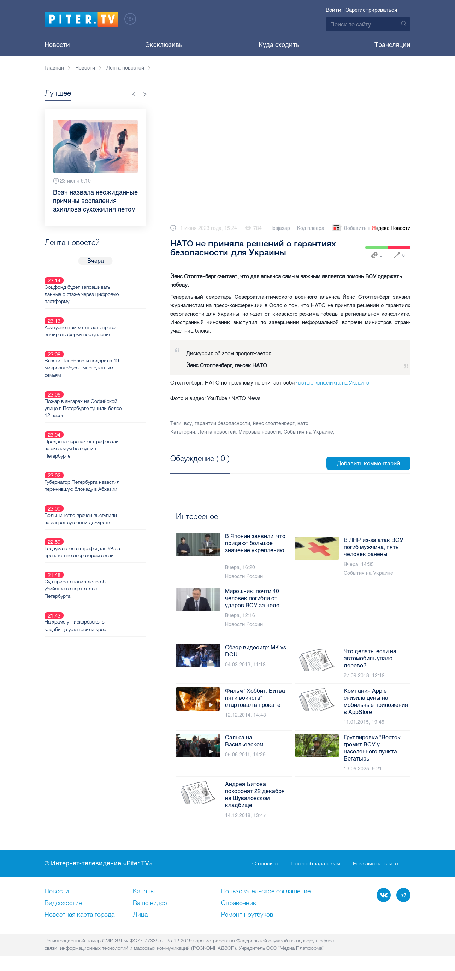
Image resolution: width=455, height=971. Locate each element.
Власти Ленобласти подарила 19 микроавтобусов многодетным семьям (107, 343)
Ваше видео (150, 903)
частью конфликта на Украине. (333, 382)
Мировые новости (259, 432)
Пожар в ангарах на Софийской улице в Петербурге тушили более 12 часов (106, 375)
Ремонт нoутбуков (247, 914)
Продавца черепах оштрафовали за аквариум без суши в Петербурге (107, 407)
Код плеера (310, 228)
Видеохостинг (65, 903)
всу (188, 424)
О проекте (265, 863)
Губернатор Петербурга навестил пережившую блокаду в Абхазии (107, 435)
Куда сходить (279, 45)
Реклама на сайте (375, 863)
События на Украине (308, 432)
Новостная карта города (79, 914)
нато (302, 424)
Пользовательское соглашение (266, 891)
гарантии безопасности (222, 424)
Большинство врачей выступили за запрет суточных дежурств (106, 460)
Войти (333, 10)
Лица (140, 914)
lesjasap (281, 228)
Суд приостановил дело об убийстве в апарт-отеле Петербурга (100, 514)
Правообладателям (315, 863)
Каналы (144, 891)
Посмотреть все (193, 466)
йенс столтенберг (274, 424)
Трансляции (392, 45)
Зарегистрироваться (371, 10)
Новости (57, 45)
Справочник (238, 903)
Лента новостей (217, 432)
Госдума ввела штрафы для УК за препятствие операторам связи (107, 486)
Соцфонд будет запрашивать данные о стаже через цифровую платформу (107, 285)
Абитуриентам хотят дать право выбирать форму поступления (105, 314)
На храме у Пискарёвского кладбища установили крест (101, 543)
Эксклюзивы (164, 45)
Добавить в (370, 228)
